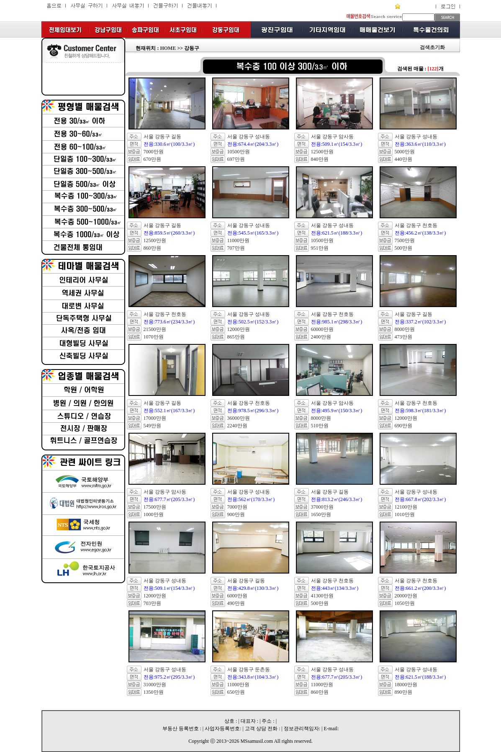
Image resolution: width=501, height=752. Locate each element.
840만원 (320, 159)
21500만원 (155, 329)
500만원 (403, 248)
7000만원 (154, 152)
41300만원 (322, 596)
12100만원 (406, 507)
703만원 (152, 603)
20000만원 (406, 596)
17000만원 (155, 418)
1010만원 (405, 514)
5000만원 (405, 152)
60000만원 (322, 329)
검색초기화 (432, 47)
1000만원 (154, 514)
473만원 (403, 337)
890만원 (403, 692)
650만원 (236, 692)
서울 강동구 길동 (162, 137)
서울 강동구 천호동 (416, 225)
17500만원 (155, 507)
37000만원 (322, 507)
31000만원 (155, 684)
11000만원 (238, 240)
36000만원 (238, 418)
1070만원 (154, 337)
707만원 (236, 248)
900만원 (236, 514)
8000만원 (405, 329)
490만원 (236, 603)
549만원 (152, 426)
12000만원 (238, 329)
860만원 (152, 248)
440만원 (403, 159)
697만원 (236, 159)
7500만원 (405, 240)
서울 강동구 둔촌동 (248, 669)
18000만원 (406, 684)
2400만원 (321, 337)
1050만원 (405, 603)
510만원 (320, 426)
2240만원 (237, 426)
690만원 (403, 426)
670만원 (152, 159)
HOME (168, 48)
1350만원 (154, 692)
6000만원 (237, 596)
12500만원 (322, 152)
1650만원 (321, 514)
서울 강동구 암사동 (332, 137)
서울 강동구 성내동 (248, 137)
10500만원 (238, 152)
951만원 (320, 248)
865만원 (236, 337)
